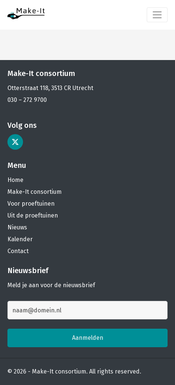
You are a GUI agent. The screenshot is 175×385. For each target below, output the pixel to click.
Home (15, 179)
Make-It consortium (34, 191)
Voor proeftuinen (31, 203)
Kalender (20, 239)
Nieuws (17, 227)
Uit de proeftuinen (32, 215)
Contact (18, 251)
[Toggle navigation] (157, 14)
